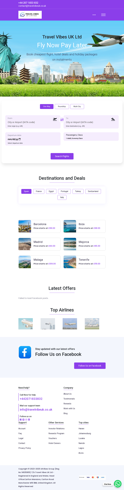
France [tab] (39, 191)
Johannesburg (85, 433)
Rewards (67, 403)
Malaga (38, 259)
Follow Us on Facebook (90, 365)
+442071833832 (31, 399)
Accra (81, 453)
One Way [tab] (46, 106)
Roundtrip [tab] (62, 106)
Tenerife (84, 259)
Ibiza (82, 224)
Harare (81, 428)
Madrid (38, 241)
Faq (20, 433)
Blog (66, 413)
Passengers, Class (74, 135)
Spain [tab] (26, 191)
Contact (21, 443)
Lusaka (82, 438)
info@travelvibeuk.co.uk (36, 409)
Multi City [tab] (77, 106)
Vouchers (52, 438)
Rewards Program (56, 433)
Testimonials (69, 399)
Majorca (84, 241)
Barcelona (40, 224)
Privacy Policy (24, 448)
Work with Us (69, 408)
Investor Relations (56, 428)
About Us (68, 394)
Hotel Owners (54, 443)
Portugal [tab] (64, 191)
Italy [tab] (62, 197)
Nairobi (82, 443)
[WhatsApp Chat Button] (117, 483)
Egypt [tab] (51, 191)
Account (21, 428)
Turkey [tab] (78, 191)
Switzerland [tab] (93, 191)
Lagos (81, 448)
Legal (20, 438)
